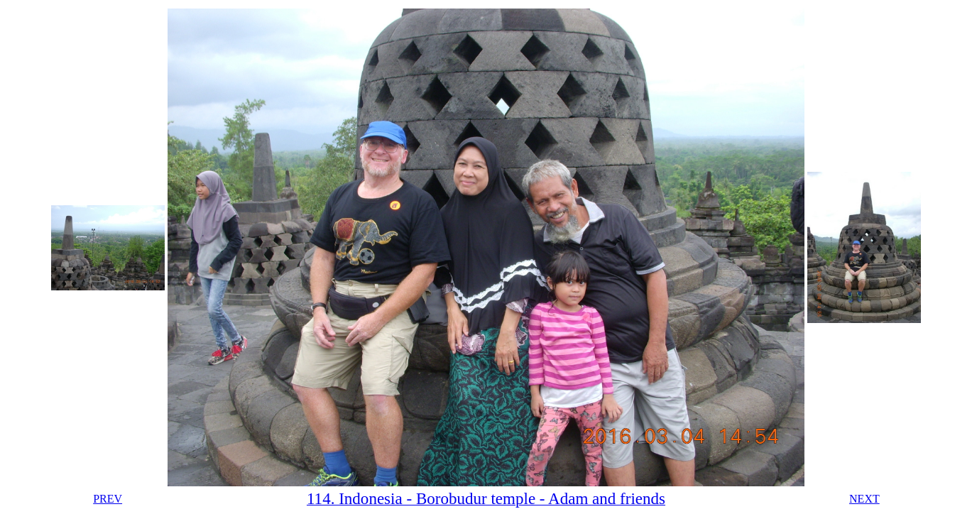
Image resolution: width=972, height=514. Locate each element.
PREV (107, 499)
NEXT (864, 499)
